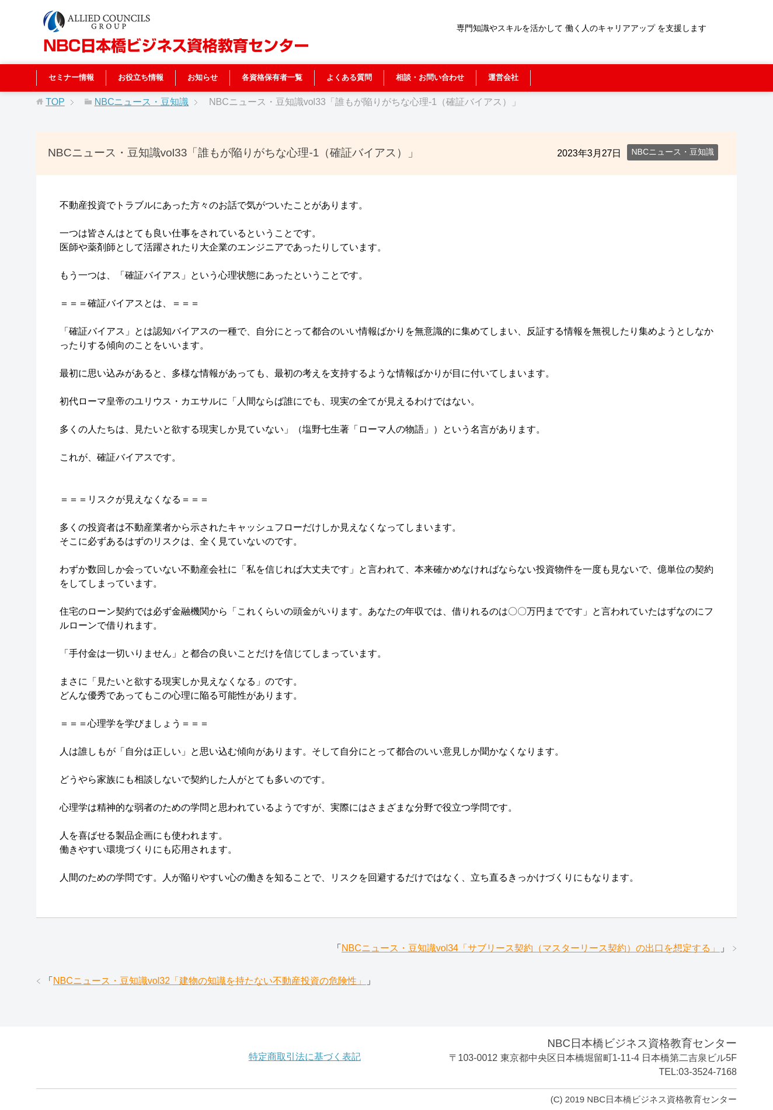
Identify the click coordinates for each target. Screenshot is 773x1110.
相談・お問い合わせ (430, 77)
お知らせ (202, 77)
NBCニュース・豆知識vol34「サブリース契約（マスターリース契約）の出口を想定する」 (531, 948)
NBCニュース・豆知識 (672, 151)
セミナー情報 (71, 77)
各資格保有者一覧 (272, 77)
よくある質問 (349, 77)
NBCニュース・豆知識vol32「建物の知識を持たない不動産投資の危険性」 (209, 981)
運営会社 (503, 77)
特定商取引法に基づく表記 (305, 1057)
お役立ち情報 (140, 77)
